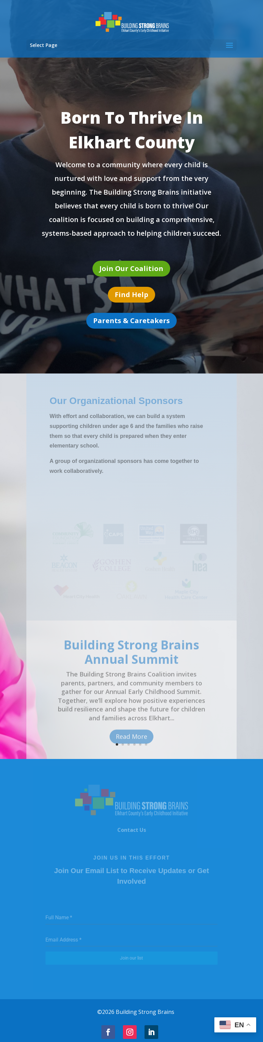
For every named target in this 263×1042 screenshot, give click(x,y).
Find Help (131, 294)
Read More (131, 742)
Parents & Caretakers (131, 320)
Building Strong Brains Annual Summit (131, 657)
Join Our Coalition (131, 268)
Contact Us (131, 831)
